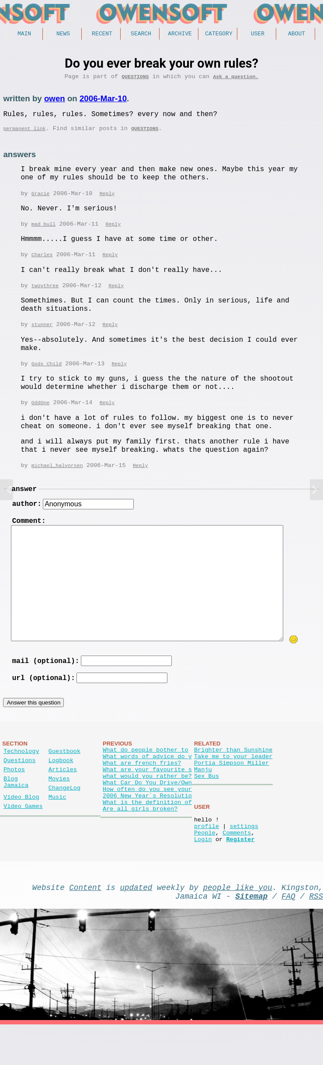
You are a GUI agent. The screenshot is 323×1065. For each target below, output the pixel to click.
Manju (203, 794)
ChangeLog (64, 814)
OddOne (40, 412)
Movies (59, 803)
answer (24, 500)
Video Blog (21, 825)
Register (240, 874)
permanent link (24, 134)
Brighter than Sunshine (233, 769)
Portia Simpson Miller (231, 785)
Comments (236, 866)
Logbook (61, 781)
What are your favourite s (147, 794)
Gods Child (46, 373)
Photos (14, 792)
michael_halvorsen (57, 475)
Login (203, 874)
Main (24, 34)
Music (57, 825)
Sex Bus (206, 802)
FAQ (288, 934)
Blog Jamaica (15, 807)
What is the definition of (147, 835)
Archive (180, 34)
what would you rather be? (147, 802)
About (296, 34)
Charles (42, 262)
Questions (135, 79)
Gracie (40, 200)
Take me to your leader (233, 777)
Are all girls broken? (140, 843)
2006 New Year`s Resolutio (147, 827)
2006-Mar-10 (103, 101)
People (204, 866)
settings (243, 857)
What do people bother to (145, 769)
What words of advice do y (147, 777)
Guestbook (64, 770)
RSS (316, 934)
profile (206, 857)
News (63, 34)
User (257, 34)
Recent (102, 34)
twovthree (45, 294)
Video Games (23, 835)
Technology (21, 770)
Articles (63, 792)
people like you (237, 924)
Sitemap (251, 934)
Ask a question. (235, 79)
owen (54, 101)
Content (85, 924)
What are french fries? (142, 785)
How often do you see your (147, 818)
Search (141, 34)
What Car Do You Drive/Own (147, 810)
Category (218, 34)
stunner (42, 333)
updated (136, 924)
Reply (107, 200)
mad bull (43, 231)
